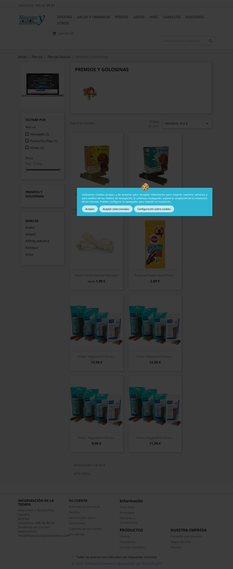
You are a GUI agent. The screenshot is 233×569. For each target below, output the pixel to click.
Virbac (37, 148)
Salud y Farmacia (93, 17)
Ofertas (64, 17)
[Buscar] (188, 40)
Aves (154, 17)
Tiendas (176, 547)
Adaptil (30, 234)
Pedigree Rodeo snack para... (155, 275)
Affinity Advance (37, 241)
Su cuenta (78, 500)
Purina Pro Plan (44, 141)
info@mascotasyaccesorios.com (43, 535)
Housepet (39, 134)
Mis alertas (77, 534)
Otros (63, 23)
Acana (29, 227)
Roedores (195, 17)
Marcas (32, 221)
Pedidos (74, 512)
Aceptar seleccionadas (116, 209)
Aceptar (89, 209)
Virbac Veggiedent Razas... (96, 356)
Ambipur (31, 248)
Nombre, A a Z (187, 123)
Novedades (128, 542)
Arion (29, 254)
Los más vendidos (132, 547)
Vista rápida (96, 275)
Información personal (84, 507)
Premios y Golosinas (34, 194)
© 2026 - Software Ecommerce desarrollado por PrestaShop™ (116, 563)
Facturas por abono (82, 518)
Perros (121, 17)
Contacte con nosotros (186, 536)
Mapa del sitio (181, 542)
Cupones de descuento (85, 529)
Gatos (139, 17)
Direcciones (77, 523)
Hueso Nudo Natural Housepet (96, 275)
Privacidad (127, 513)
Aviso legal (127, 507)
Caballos (171, 17)
